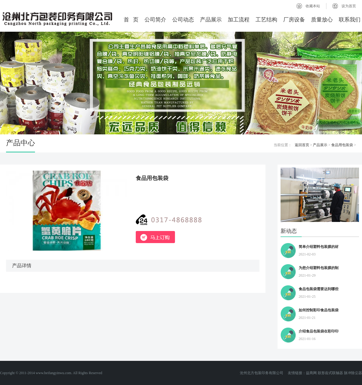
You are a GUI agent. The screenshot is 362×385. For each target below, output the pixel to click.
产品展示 (211, 20)
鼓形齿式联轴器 (330, 373)
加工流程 (238, 20)
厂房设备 (294, 20)
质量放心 (322, 20)
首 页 (131, 20)
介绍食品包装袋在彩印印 (318, 331)
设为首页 (348, 6)
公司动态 (183, 20)
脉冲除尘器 (353, 373)
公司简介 (155, 20)
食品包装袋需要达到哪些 (318, 289)
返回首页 (302, 145)
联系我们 (349, 20)
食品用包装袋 (342, 145)
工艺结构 (266, 20)
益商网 (311, 373)
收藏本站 (313, 6)
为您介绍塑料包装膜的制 (318, 268)
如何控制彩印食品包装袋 (318, 310)
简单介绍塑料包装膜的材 (318, 247)
